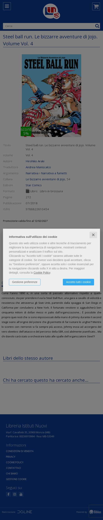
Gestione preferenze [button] (24, 282)
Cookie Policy (42, 272)
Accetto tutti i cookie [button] (78, 282)
